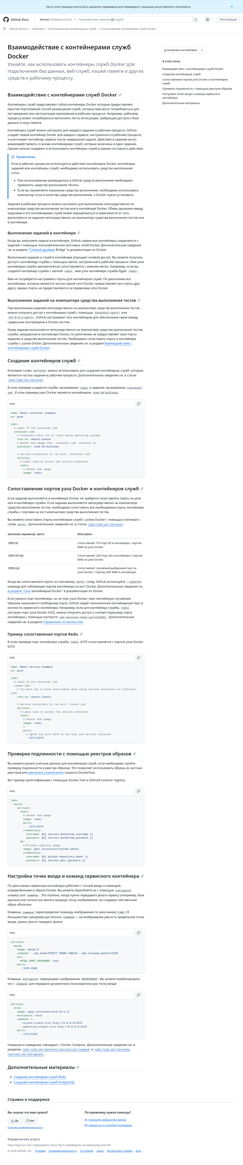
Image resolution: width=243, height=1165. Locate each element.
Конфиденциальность (63, 1151)
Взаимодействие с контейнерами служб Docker (65, 95)
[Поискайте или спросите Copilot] (138, 20)
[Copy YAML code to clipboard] (139, 404)
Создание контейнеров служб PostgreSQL (44, 1082)
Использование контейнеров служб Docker (128, 29)
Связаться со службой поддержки (108, 1125)
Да (14, 1120)
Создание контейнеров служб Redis (40, 1077)
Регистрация (228, 19)
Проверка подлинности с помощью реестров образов (72, 753)
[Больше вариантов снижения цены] (202, 50)
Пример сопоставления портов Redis (45, 634)
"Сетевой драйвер (41, 250)
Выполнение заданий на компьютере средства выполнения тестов (74, 300)
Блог (138, 1151)
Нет (30, 1120)
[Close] (232, 6)
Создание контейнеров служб (44, 360)
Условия (40, 1151)
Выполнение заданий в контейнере (44, 232)
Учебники (38, 29)
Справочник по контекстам (63, 622)
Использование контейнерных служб (72, 29)
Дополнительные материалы (43, 1067)
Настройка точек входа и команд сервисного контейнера (76, 876)
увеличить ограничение (46, 772)
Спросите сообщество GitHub (105, 1120)
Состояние (87, 1151)
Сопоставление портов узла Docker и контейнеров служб (76, 488)
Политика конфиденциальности (25, 1127)
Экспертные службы (120, 1151)
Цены (100, 1151)
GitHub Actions (18, 29)
